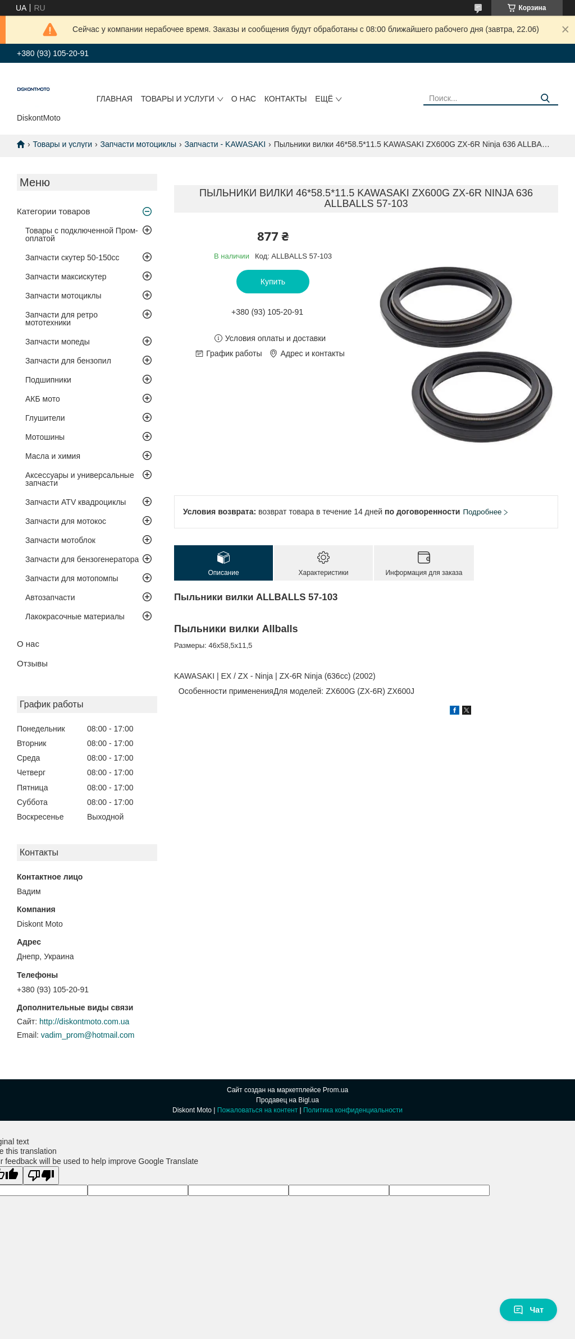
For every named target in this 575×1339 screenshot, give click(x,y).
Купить (273, 281)
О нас (243, 98)
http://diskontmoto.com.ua (84, 1021)
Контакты (285, 98)
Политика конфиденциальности (353, 1110)
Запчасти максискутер (66, 276)
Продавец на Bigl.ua (287, 1100)
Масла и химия (52, 456)
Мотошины (45, 436)
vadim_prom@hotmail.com (88, 1034)
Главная (115, 98)
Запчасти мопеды (57, 341)
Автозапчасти (50, 597)
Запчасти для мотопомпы (71, 578)
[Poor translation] (41, 1175)
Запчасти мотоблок (60, 540)
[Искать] (545, 98)
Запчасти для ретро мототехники (61, 318)
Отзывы (32, 663)
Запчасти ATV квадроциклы (75, 502)
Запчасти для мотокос (65, 521)
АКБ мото (42, 398)
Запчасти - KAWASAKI (225, 144)
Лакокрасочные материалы (75, 616)
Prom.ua (335, 1090)
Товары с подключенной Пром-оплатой (81, 234)
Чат (528, 1310)
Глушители (45, 417)
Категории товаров (53, 211)
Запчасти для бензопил (68, 360)
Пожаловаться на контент (257, 1110)
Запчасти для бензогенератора (82, 559)
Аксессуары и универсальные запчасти (79, 479)
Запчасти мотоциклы (139, 144)
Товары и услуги (178, 98)
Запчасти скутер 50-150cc (72, 257)
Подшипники (48, 379)
